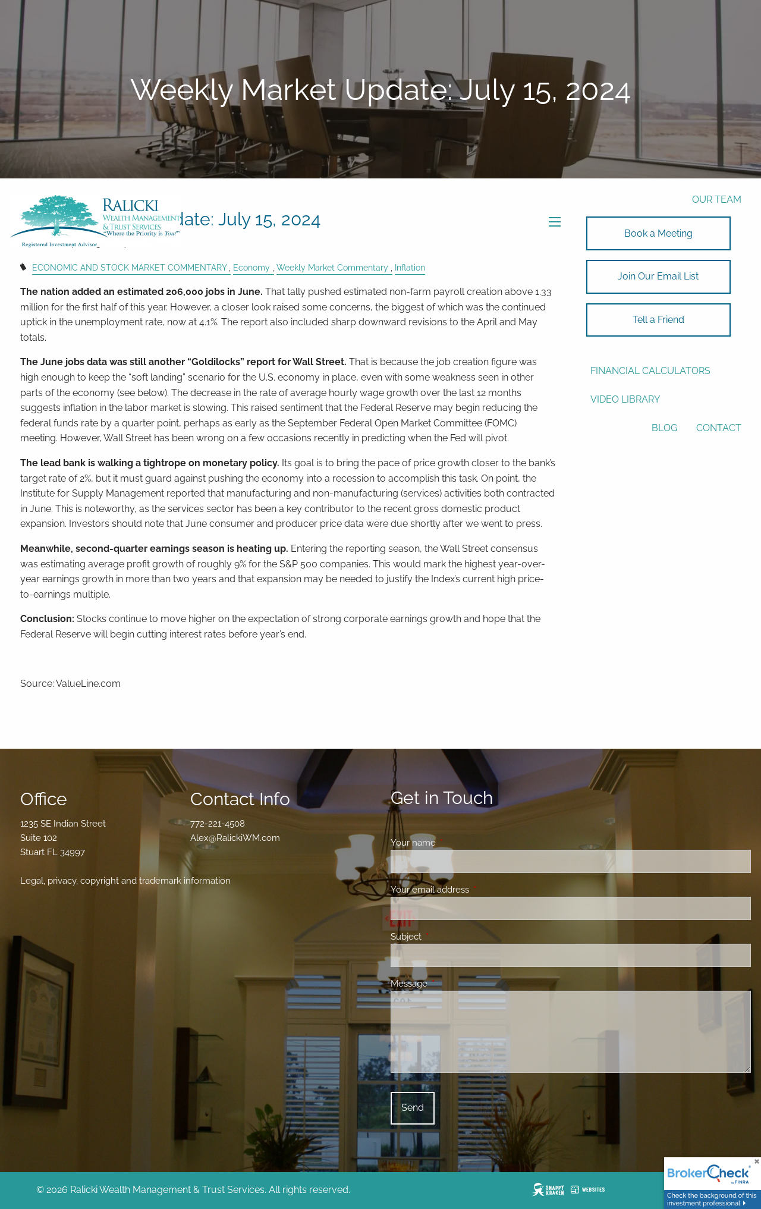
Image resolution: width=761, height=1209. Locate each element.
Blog (664, 428)
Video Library (625, 399)
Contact (718, 428)
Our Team (716, 199)
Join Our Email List (658, 276)
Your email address (473, 889)
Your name (456, 842)
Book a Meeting (658, 233)
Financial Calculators (650, 370)
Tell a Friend (658, 319)
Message (452, 983)
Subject (449, 936)
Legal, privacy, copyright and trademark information (125, 880)
